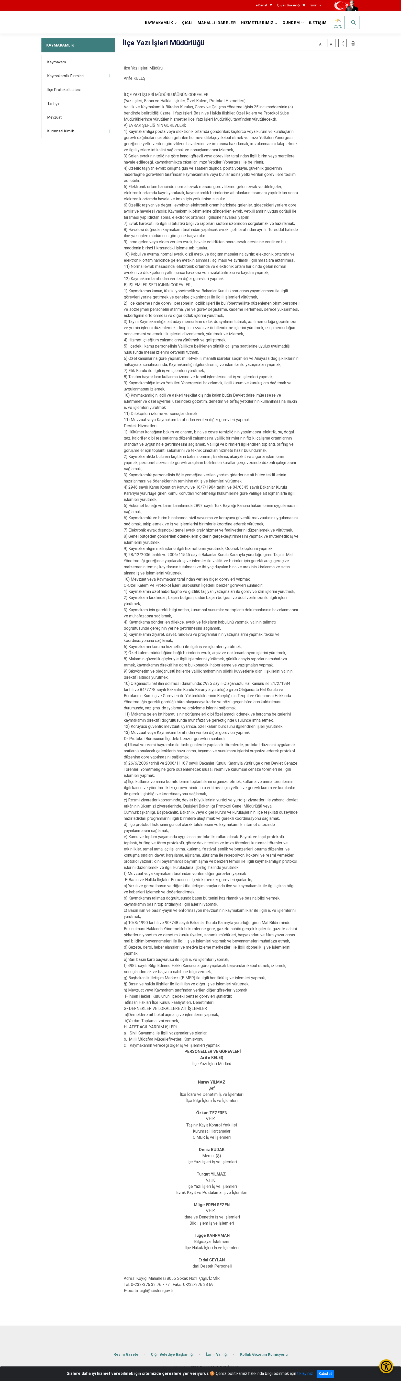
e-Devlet (261, 5)
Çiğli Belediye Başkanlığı (172, 1354)
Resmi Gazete (126, 1354)
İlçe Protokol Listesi (64, 89)
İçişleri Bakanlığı (288, 5)
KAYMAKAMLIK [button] (159, 23)
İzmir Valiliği (217, 1354)
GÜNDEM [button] (291, 23)
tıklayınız (305, 1373)
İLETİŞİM (318, 23)
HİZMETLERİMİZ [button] (257, 23)
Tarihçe (53, 103)
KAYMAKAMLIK (60, 45)
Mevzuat (54, 117)
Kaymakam (56, 62)
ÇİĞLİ (187, 23)
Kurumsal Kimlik (60, 131)
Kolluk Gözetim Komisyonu (264, 1354)
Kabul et (325, 1374)
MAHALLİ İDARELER (217, 23)
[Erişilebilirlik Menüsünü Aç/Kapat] (386, 1366)
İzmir (313, 5)
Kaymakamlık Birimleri (65, 76)
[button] (342, 43)
